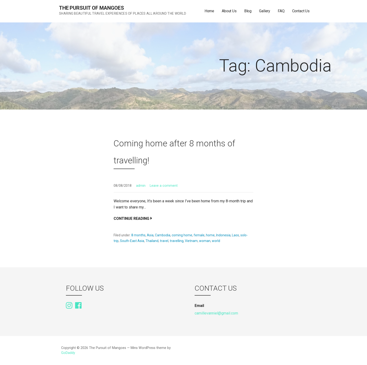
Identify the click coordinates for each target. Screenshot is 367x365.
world (216, 241)
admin (140, 186)
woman (204, 241)
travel (164, 241)
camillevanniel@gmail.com (216, 313)
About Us (229, 11)
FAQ (281, 11)
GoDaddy (68, 353)
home (210, 235)
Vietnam (191, 241)
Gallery (264, 11)
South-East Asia (132, 241)
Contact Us (301, 11)
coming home (182, 235)
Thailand (151, 241)
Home (209, 11)
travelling (177, 241)
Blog (248, 11)
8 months (138, 235)
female (199, 235)
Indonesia (223, 235)
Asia (150, 235)
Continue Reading (131, 218)
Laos (235, 235)
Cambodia (162, 235)
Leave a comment (164, 186)
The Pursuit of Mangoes (91, 8)
